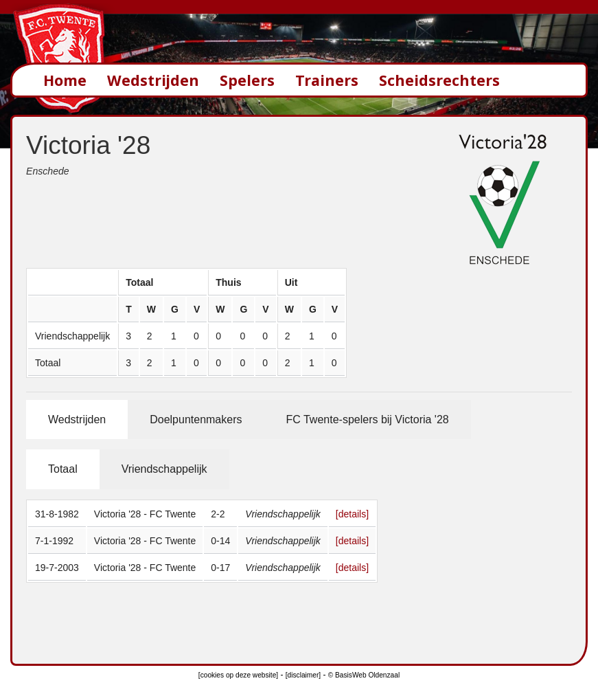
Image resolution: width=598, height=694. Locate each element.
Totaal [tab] (63, 469)
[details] (352, 513)
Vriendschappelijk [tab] (164, 469)
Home (65, 80)
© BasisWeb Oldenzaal (364, 675)
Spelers (247, 80)
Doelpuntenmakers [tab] (196, 419)
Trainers (326, 80)
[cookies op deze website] (238, 675)
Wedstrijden (153, 80)
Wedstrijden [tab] (77, 419)
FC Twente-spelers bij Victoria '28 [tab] (367, 419)
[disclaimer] (303, 675)
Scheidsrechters (439, 80)
